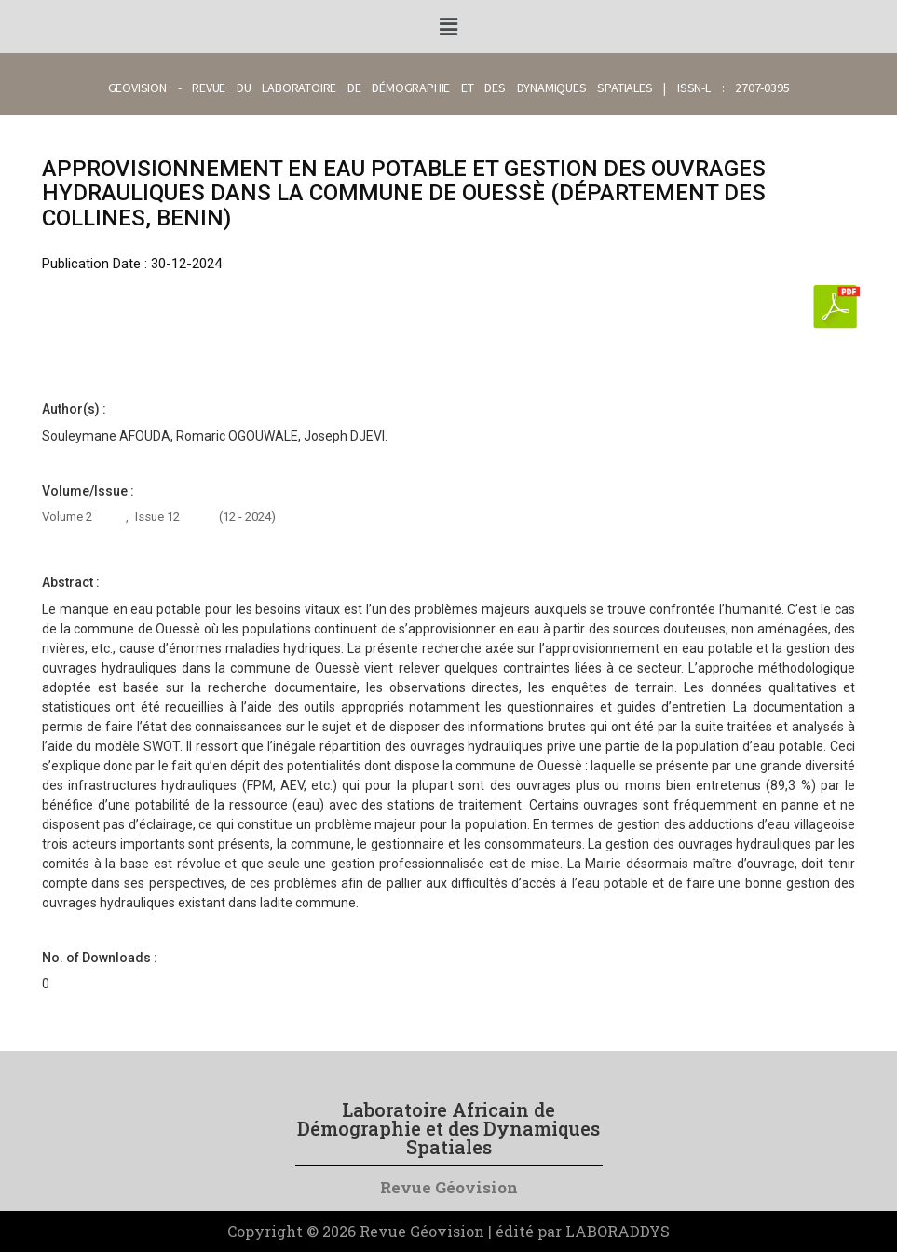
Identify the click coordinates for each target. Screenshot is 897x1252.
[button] (448, 26)
